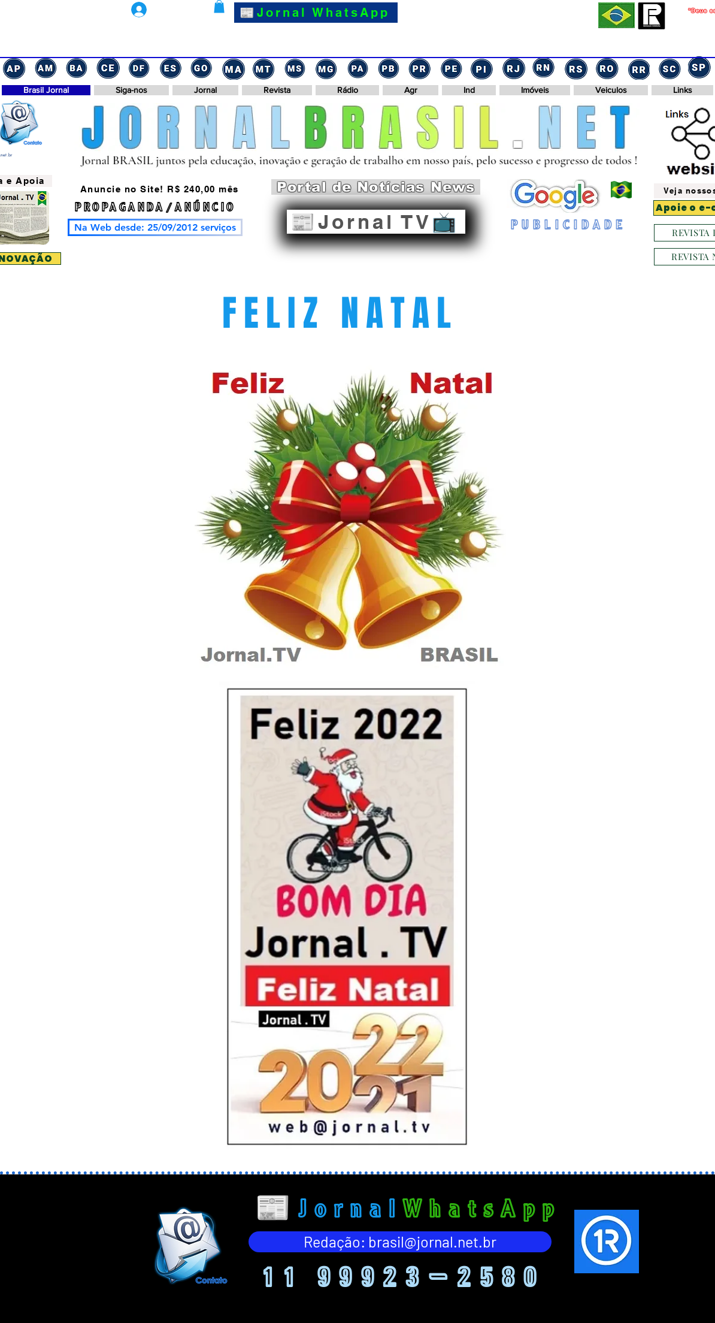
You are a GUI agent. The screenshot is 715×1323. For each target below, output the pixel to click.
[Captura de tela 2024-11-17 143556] (389, 68)
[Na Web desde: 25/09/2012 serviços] (155, 227)
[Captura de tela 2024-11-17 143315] (482, 68)
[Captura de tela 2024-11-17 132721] (575, 68)
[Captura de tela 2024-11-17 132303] (638, 68)
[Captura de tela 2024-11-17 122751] (700, 68)
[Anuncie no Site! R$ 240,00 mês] (160, 189)
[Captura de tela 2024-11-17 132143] (669, 68)
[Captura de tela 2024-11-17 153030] (108, 68)
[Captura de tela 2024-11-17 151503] (202, 68)
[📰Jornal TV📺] (376, 222)
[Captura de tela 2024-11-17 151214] (264, 68)
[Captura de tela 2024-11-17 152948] (140, 68)
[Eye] (189, 1245)
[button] (219, 6)
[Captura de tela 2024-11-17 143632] (357, 68)
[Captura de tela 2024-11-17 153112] (77, 68)
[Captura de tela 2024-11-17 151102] (326, 68)
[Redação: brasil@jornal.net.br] (400, 1241)
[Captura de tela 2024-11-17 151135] (295, 68)
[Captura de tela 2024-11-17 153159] (46, 68)
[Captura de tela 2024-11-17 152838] (171, 68)
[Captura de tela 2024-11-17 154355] (15, 68)
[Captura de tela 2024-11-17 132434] (607, 68)
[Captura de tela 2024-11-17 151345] (233, 68)
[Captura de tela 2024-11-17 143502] (420, 68)
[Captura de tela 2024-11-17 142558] (544, 68)
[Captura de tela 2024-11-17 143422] (451, 68)
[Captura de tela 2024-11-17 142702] (513, 68)
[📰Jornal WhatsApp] (316, 12)
